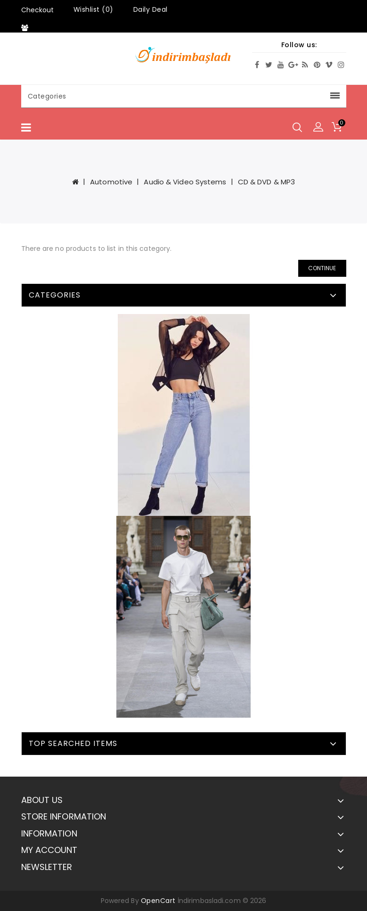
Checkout (37, 10)
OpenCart (158, 900)
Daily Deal (150, 9)
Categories (184, 96)
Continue (322, 268)
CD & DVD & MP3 (266, 182)
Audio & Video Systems (185, 182)
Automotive (111, 182)
